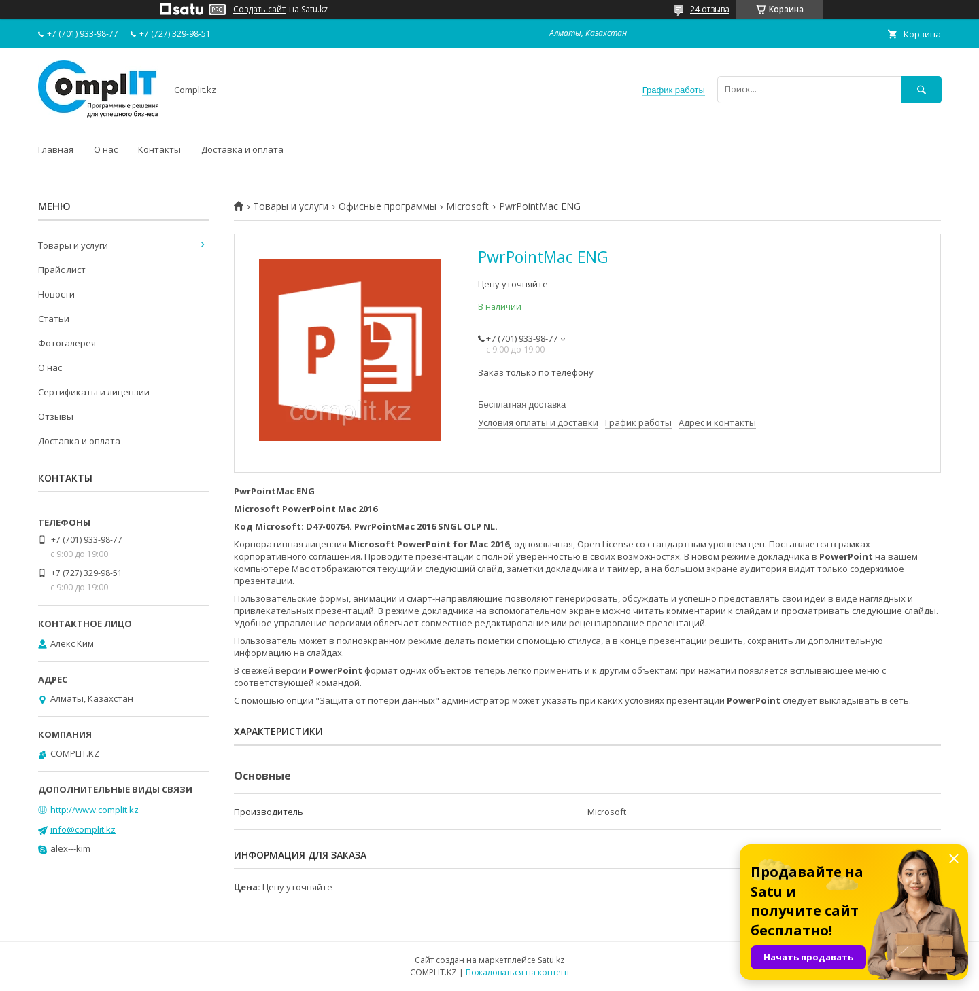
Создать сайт (259, 9)
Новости (56, 294)
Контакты (159, 149)
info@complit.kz (83, 829)
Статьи (53, 318)
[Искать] (921, 89)
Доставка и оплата (242, 149)
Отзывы (55, 416)
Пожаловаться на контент (518, 972)
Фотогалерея (67, 343)
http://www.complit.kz (94, 809)
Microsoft (467, 206)
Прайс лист (62, 270)
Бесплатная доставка (522, 404)
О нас (106, 149)
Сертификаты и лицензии (94, 392)
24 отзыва (709, 9)
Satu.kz (551, 960)
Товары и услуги (290, 206)
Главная (55, 149)
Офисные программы (387, 206)
